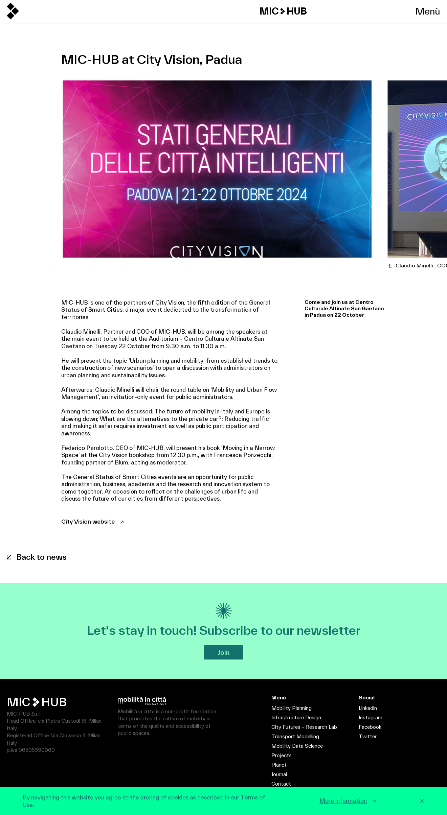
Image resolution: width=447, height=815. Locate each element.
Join (223, 652)
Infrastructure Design (296, 717)
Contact (281, 784)
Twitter (368, 736)
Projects (281, 755)
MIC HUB (283, 11)
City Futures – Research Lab (304, 727)
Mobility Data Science (297, 746)
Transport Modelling (295, 736)
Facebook (370, 727)
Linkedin (368, 708)
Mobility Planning (291, 708)
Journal (279, 774)
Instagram (370, 717)
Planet (279, 765)
